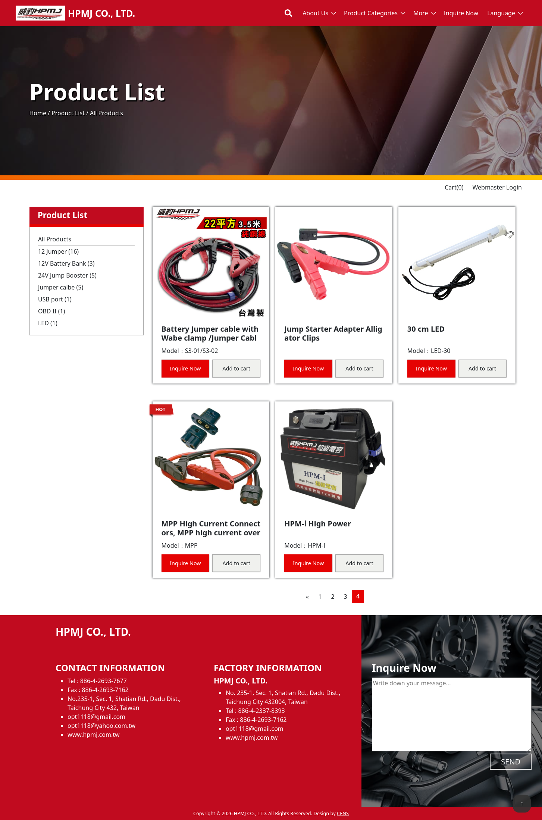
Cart (454, 187)
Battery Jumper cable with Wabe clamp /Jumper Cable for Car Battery (210, 338)
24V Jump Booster (67, 275)
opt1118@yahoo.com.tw (101, 726)
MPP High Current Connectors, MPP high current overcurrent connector (211, 533)
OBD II (51, 311)
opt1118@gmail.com (96, 717)
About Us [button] (315, 13)
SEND (510, 762)
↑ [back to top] (521, 803)
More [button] (420, 13)
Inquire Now (461, 13)
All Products (54, 239)
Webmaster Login (497, 187)
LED (47, 323)
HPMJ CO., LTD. (101, 13)
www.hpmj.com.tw (93, 734)
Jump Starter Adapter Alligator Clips (333, 333)
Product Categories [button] (371, 13)
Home (38, 113)
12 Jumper (58, 251)
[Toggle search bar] (288, 13)
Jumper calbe (60, 287)
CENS (343, 813)
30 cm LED (426, 329)
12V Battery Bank (66, 263)
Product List (68, 113)
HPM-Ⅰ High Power (317, 524)
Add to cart (236, 368)
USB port (55, 299)
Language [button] (501, 13)
